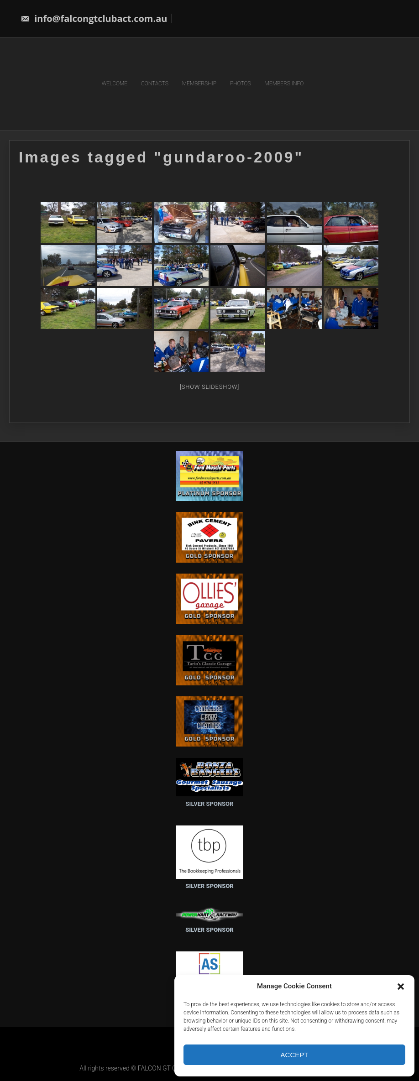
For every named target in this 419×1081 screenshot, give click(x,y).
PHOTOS (240, 83)
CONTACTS (154, 83)
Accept (295, 1055)
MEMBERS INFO (284, 83)
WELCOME (114, 83)
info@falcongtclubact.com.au (94, 18)
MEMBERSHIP (199, 83)
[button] (400, 986)
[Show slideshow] (209, 386)
